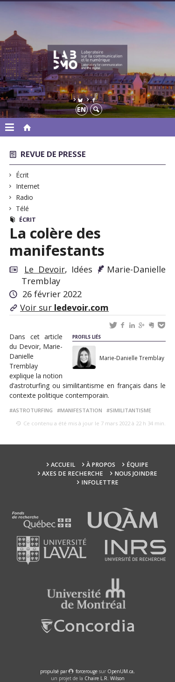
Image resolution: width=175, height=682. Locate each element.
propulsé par (54, 671)
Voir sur (64, 307)
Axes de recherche (72, 473)
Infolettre (100, 482)
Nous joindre (135, 473)
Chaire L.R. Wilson (104, 678)
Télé (22, 208)
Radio (24, 197)
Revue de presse (53, 154)
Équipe (137, 465)
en (81, 109)
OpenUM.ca (120, 671)
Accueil (63, 465)
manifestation (81, 410)
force (87, 671)
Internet (28, 186)
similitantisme (130, 410)
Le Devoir (44, 269)
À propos (100, 465)
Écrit (22, 174)
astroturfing (33, 410)
